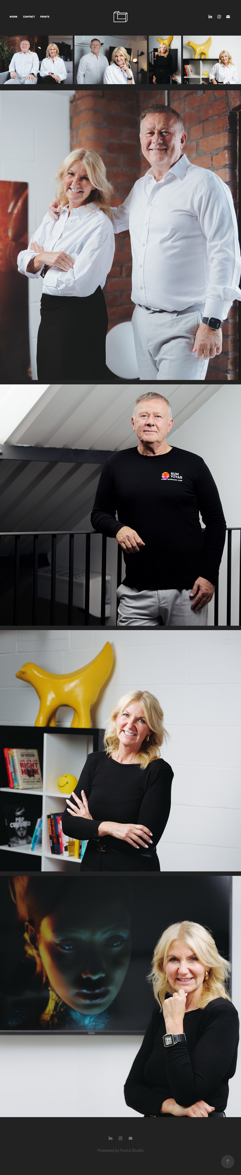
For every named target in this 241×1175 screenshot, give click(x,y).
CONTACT (29, 16)
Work (14, 16)
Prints (44, 16)
